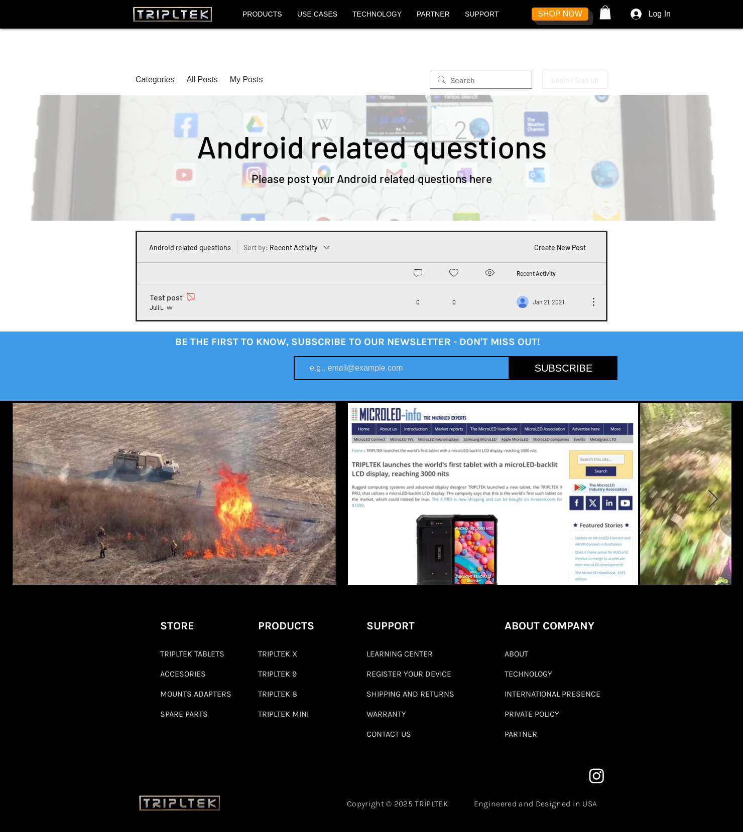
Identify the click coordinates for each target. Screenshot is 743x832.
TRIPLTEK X (277, 653)
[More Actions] (588, 302)
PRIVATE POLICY (532, 714)
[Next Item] (713, 500)
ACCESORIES (183, 674)
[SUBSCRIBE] (563, 368)
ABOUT (516, 653)
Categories (155, 79)
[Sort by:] (287, 247)
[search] (481, 80)
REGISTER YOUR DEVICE (408, 674)
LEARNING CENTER (399, 653)
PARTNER (521, 734)
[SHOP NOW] (560, 14)
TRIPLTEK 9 (277, 674)
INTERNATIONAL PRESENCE (552, 694)
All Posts (201, 79)
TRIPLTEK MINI (283, 714)
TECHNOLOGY (528, 674)
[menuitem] (475, 247)
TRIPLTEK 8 (277, 694)
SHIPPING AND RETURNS (410, 694)
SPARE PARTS (184, 714)
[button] (262, 14)
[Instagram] (596, 775)
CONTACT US (388, 734)
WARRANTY (386, 714)
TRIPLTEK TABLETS (192, 653)
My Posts (246, 79)
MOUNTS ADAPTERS (195, 694)
